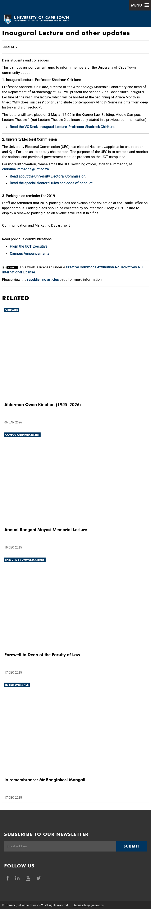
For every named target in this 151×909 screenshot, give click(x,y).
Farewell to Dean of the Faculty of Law (42, 654)
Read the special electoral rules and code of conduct (51, 183)
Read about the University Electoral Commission (47, 176)
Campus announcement (22, 434)
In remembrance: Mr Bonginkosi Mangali (44, 779)
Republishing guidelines (88, 904)
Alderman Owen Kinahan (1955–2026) (42, 404)
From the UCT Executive (28, 246)
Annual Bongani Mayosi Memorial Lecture (45, 529)
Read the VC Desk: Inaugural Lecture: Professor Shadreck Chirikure (62, 127)
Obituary (11, 309)
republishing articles (43, 279)
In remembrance (17, 684)
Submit (131, 846)
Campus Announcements (29, 253)
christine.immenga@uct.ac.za (25, 169)
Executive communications (25, 559)
